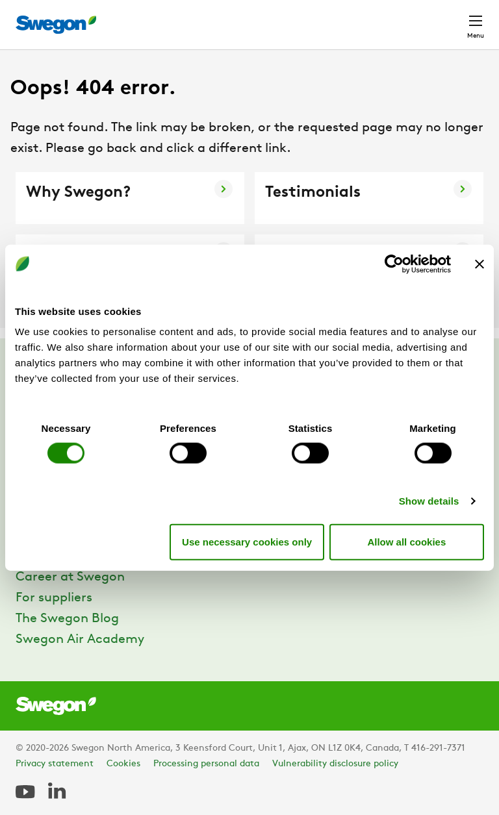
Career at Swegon (70, 577)
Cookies (123, 764)
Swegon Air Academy (80, 639)
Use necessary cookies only (247, 541)
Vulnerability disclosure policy (335, 764)
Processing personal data (206, 764)
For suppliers (54, 598)
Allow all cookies (406, 541)
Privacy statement (55, 764)
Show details (429, 501)
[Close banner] (479, 263)
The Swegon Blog (67, 618)
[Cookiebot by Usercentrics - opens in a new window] (394, 263)
